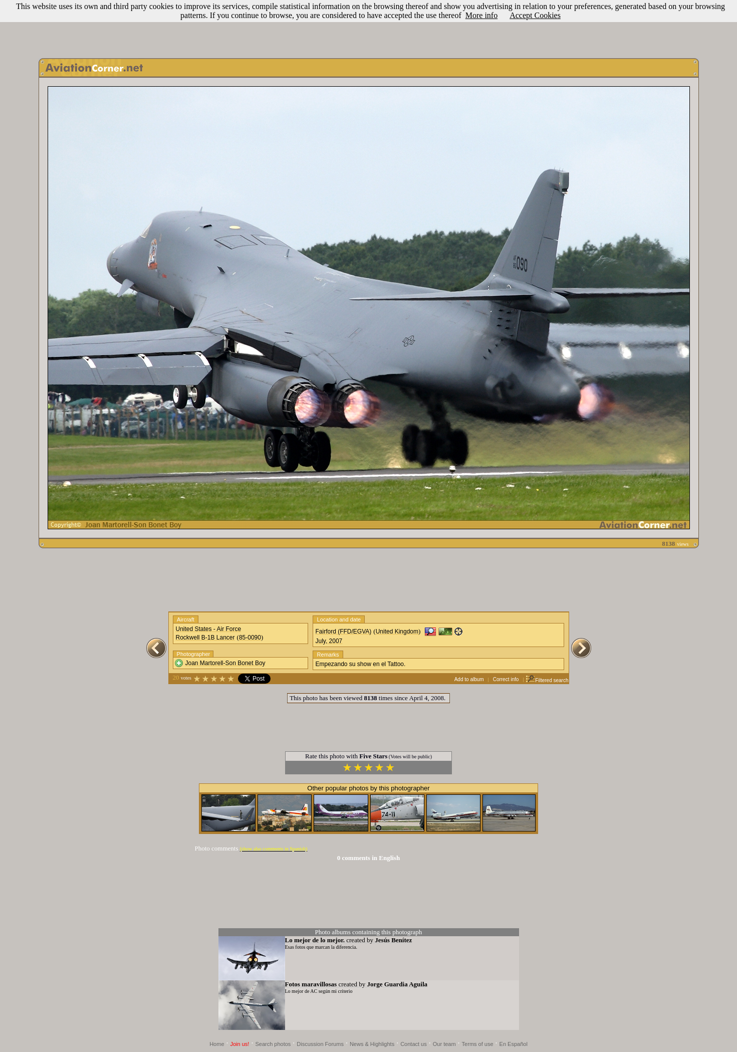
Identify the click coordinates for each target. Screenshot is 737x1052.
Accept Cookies (535, 15)
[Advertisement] (369, 26)
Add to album (469, 679)
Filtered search (547, 680)
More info (481, 15)
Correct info (506, 679)
